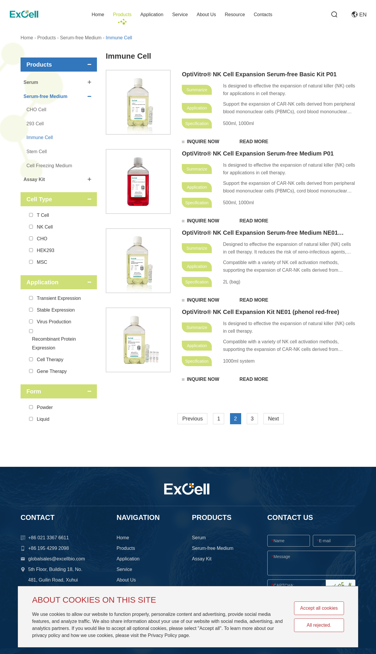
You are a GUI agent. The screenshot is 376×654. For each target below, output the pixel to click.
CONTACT (38, 517)
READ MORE (253, 141)
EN (359, 14)
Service (180, 14)
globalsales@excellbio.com (56, 558)
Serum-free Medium (80, 37)
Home (98, 14)
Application (151, 14)
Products (122, 14)
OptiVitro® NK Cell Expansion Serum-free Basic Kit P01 (259, 74)
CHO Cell (36, 109)
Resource (235, 14)
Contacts (263, 14)
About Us (206, 14)
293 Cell (35, 123)
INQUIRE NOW (203, 141)
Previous (192, 419)
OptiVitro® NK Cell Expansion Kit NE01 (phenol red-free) (260, 312)
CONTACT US (290, 517)
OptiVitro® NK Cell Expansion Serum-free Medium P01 (258, 153)
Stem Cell (36, 151)
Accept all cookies (319, 608)
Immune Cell (119, 37)
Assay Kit (57, 179)
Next (273, 419)
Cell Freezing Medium (49, 165)
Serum (57, 82)
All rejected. (319, 625)
